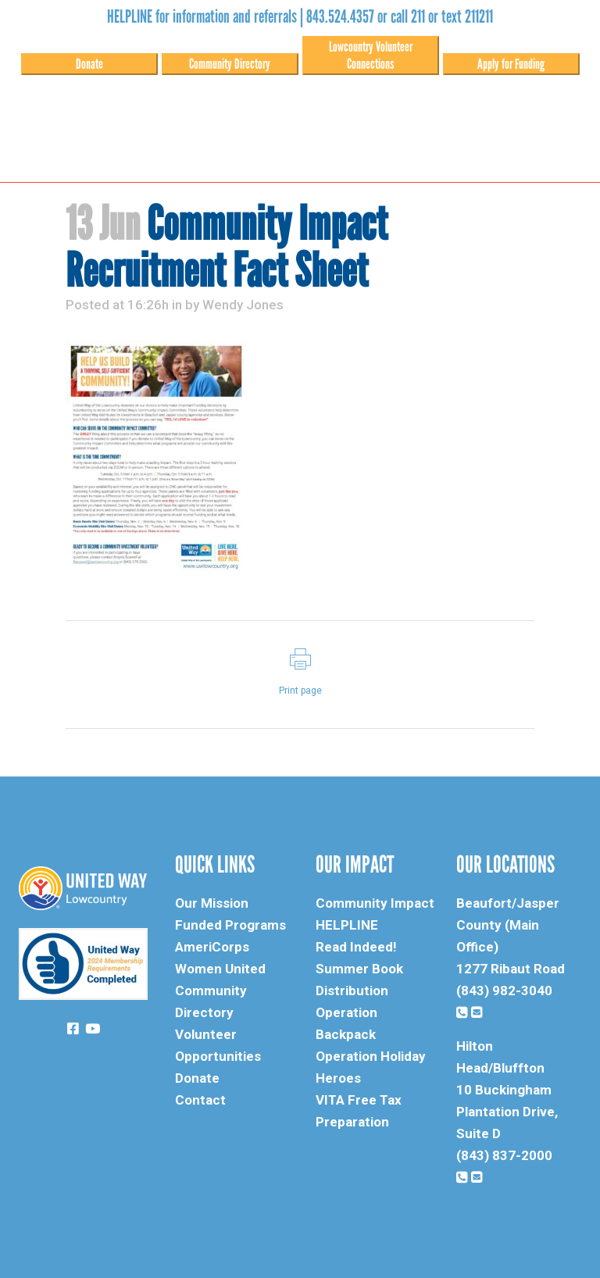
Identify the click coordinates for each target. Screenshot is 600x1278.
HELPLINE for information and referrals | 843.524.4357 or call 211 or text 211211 (300, 16)
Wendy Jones (243, 304)
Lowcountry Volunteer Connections (370, 55)
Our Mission (211, 903)
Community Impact (375, 903)
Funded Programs (230, 925)
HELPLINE (347, 925)
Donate (89, 64)
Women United (220, 968)
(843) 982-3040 (504, 990)
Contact (200, 1100)
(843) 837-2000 (504, 1155)
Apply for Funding (511, 64)
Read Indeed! (356, 947)
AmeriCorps (212, 947)
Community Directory (229, 64)
